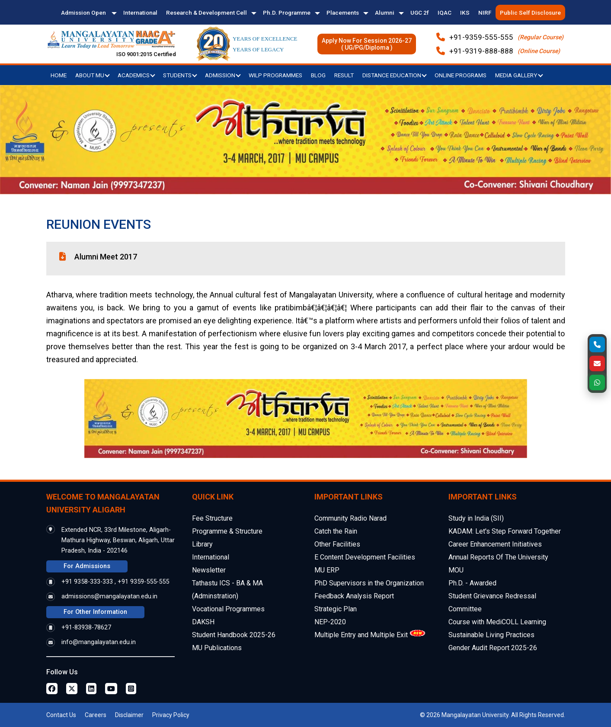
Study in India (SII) (476, 518)
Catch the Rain (335, 531)
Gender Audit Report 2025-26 (492, 648)
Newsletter (209, 570)
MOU (456, 570)
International (140, 12)
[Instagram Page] (131, 688)
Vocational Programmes (228, 609)
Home (59, 75)
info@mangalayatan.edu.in (98, 642)
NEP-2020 (330, 622)
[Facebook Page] (51, 688)
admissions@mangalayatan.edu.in (109, 596)
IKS (465, 12)
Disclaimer (129, 714)
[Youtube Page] (111, 688)
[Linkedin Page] (91, 688)
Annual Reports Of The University (498, 557)
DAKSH (203, 622)
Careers (95, 714)
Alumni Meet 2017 (105, 256)
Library (202, 544)
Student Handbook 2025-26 (233, 635)
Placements (342, 12)
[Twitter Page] (71, 688)
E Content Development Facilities (364, 557)
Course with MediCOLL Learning (497, 622)
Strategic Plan (335, 609)
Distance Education (394, 75)
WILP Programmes (275, 75)
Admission (223, 75)
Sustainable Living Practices (491, 635)
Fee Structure (212, 518)
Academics (136, 75)
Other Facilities (337, 544)
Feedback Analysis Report (354, 596)
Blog (318, 75)
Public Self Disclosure (530, 12)
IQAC (444, 12)
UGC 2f (419, 12)
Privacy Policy (170, 714)
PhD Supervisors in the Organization (369, 583)
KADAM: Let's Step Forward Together (504, 531)
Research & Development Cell (206, 12)
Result (344, 75)
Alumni (384, 12)
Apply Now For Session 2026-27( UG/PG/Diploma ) (367, 44)
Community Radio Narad (350, 518)
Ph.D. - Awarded (472, 583)
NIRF (484, 12)
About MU (92, 75)
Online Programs (460, 75)
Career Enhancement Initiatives (495, 544)
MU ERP (326, 570)
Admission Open (84, 12)
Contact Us (61, 714)
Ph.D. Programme (286, 12)
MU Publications (217, 648)
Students (180, 75)
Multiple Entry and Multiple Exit (361, 635)
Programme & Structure (227, 531)
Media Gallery (519, 75)
